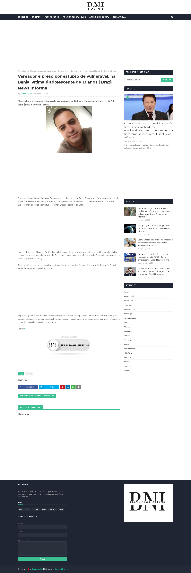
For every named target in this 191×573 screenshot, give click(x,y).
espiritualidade (131, 318)
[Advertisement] (95, 45)
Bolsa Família (130, 296)
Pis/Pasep (128, 353)
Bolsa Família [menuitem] (119, 17)
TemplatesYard (37, 569)
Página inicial (23, 71)
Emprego (128, 314)
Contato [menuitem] (36, 17)
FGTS (127, 322)
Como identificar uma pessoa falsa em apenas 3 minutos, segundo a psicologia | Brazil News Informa (154, 271)
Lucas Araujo (26, 94)
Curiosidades (130, 309)
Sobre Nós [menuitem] (23, 17)
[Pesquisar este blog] (142, 80)
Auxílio (127, 292)
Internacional (130, 349)
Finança (128, 327)
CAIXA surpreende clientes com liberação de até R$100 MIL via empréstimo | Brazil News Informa (153, 257)
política (128, 357)
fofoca (127, 335)
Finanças (128, 331)
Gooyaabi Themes (61, 569)
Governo (128, 340)
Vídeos (127, 370)
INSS (127, 344)
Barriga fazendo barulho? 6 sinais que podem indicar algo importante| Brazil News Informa (155, 243)
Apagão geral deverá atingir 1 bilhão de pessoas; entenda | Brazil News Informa (154, 228)
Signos (127, 366)
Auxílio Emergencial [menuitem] (99, 17)
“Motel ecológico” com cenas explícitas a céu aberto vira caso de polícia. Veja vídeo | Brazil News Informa (154, 212)
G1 (25, 328)
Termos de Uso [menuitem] (51, 17)
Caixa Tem (129, 301)
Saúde (127, 362)
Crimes (32, 71)
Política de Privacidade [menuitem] (74, 17)
